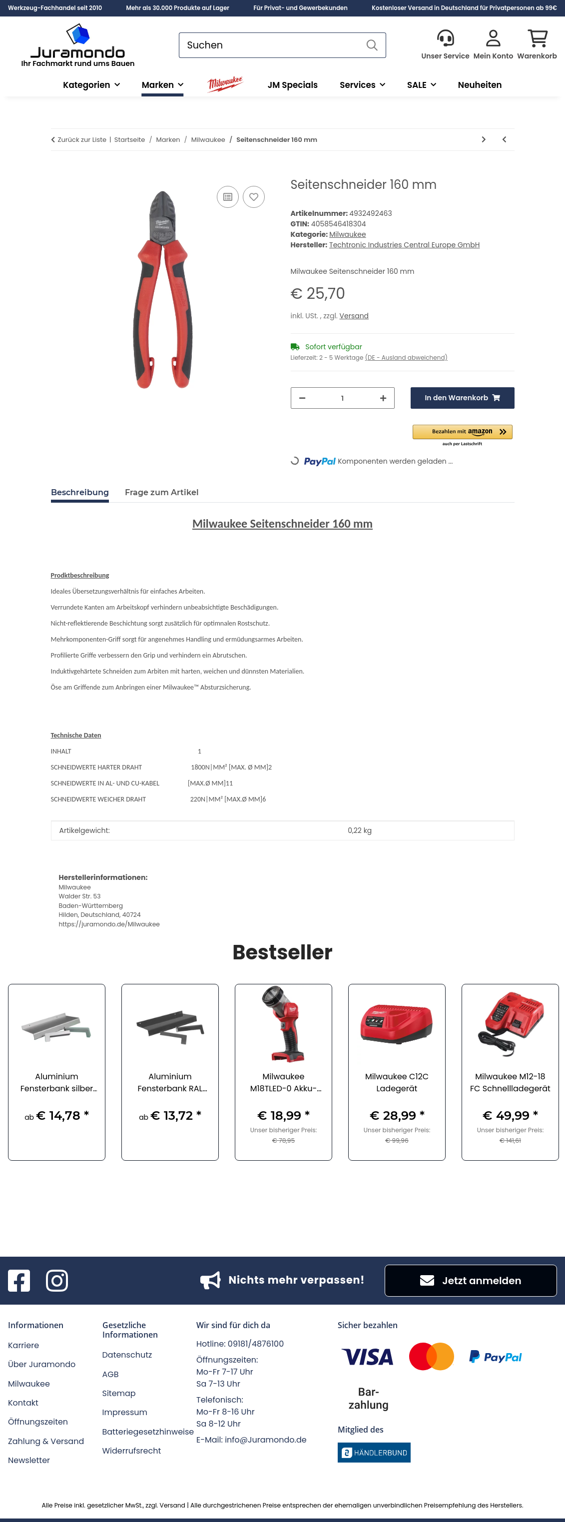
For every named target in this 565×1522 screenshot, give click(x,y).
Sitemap (119, 1393)
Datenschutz (127, 1355)
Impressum (125, 1412)
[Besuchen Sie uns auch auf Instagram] (57, 1280)
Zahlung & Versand (46, 1441)
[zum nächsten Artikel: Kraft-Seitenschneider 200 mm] (484, 139)
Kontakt (23, 1403)
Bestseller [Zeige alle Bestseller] (282, 953)
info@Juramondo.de (266, 1440)
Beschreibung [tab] (80, 492)
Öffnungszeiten (38, 1422)
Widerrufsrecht (131, 1451)
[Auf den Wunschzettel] (254, 197)
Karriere (23, 1345)
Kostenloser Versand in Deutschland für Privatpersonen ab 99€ (464, 8)
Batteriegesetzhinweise (148, 1432)
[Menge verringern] (302, 398)
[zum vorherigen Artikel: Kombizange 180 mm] (504, 139)
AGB (110, 1374)
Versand (354, 316)
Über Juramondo (41, 1364)
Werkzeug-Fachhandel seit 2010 (55, 8)
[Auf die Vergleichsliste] (228, 197)
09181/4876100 (256, 1344)
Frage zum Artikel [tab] (162, 492)
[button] (445, 45)
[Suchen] (269, 45)
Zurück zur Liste (82, 139)
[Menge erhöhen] (383, 398)
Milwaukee (347, 234)
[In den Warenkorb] (59, 172)
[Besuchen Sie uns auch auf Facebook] (19, 1280)
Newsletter (29, 1460)
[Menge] (343, 398)
